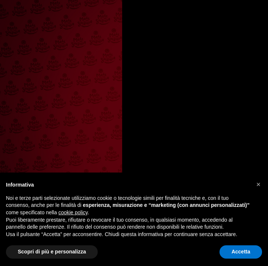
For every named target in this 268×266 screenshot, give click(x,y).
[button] (258, 184)
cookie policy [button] (73, 212)
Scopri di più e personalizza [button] (52, 252)
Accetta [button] (240, 252)
